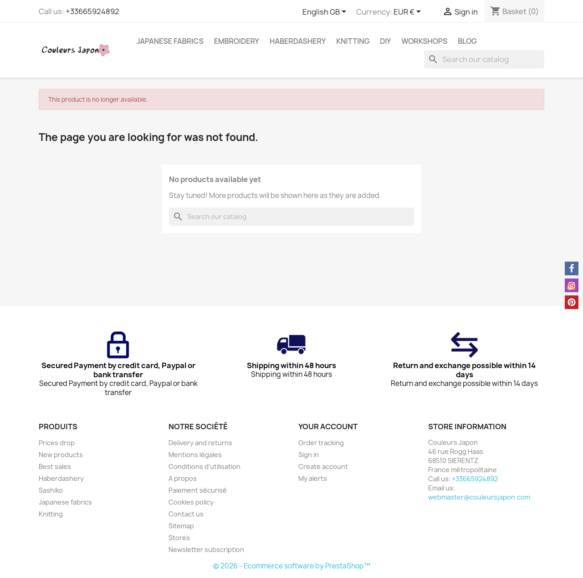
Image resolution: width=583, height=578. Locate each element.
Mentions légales (195, 454)
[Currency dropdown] (409, 12)
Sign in (308, 454)
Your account (328, 427)
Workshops (424, 41)
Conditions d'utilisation (204, 466)
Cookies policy (191, 502)
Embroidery (236, 41)
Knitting (352, 41)
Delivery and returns (200, 442)
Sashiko (51, 490)
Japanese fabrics (170, 41)
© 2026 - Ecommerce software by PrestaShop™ (291, 566)
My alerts (312, 478)
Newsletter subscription (206, 549)
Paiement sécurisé (198, 490)
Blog (467, 41)
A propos (183, 478)
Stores (179, 537)
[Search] (484, 59)
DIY (385, 41)
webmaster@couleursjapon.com (479, 497)
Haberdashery (298, 41)
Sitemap (181, 525)
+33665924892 (92, 11)
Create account (323, 466)
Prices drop (57, 442)
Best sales (55, 466)
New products (61, 454)
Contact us (186, 514)
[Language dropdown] (325, 12)
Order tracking (321, 442)
